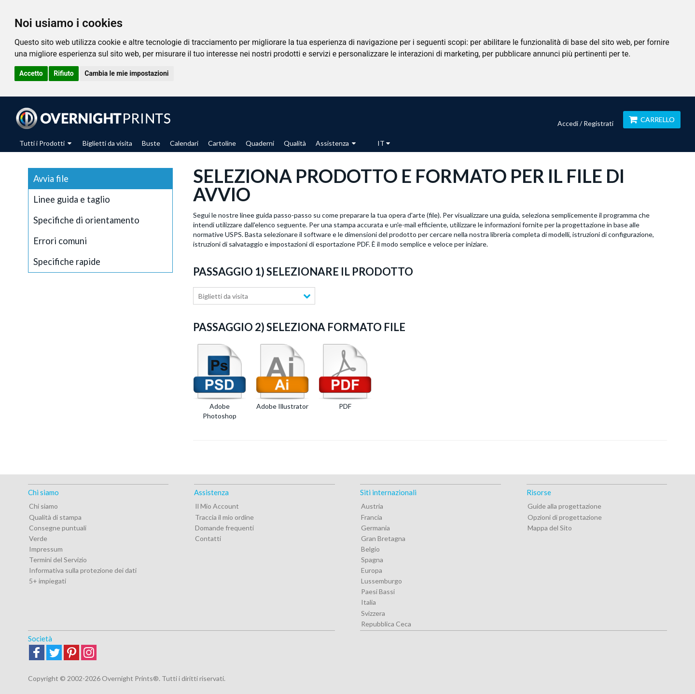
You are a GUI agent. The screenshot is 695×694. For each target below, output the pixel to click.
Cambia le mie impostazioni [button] (126, 73)
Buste (151, 143)
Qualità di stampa (55, 517)
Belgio (370, 549)
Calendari (184, 143)
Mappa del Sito (550, 528)
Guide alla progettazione (564, 506)
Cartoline (222, 143)
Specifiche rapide (66, 261)
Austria (372, 506)
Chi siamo (43, 506)
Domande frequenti (224, 528)
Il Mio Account (217, 506)
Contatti (208, 538)
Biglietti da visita (107, 143)
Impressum (46, 549)
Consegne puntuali (57, 528)
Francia (371, 517)
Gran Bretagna (383, 538)
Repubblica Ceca (386, 624)
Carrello (652, 119)
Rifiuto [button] (64, 73)
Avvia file (51, 178)
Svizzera (373, 613)
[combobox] (254, 296)
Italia (368, 602)
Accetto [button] (31, 73)
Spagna (372, 559)
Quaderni (260, 143)
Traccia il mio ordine (224, 517)
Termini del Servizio (58, 559)
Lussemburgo (381, 581)
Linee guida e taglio (71, 199)
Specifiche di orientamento (86, 220)
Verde (38, 538)
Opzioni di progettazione (565, 517)
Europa (371, 570)
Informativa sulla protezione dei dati (83, 570)
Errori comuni (60, 241)
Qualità (295, 143)
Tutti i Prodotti (45, 143)
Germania (375, 528)
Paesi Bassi (378, 591)
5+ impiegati (47, 581)
